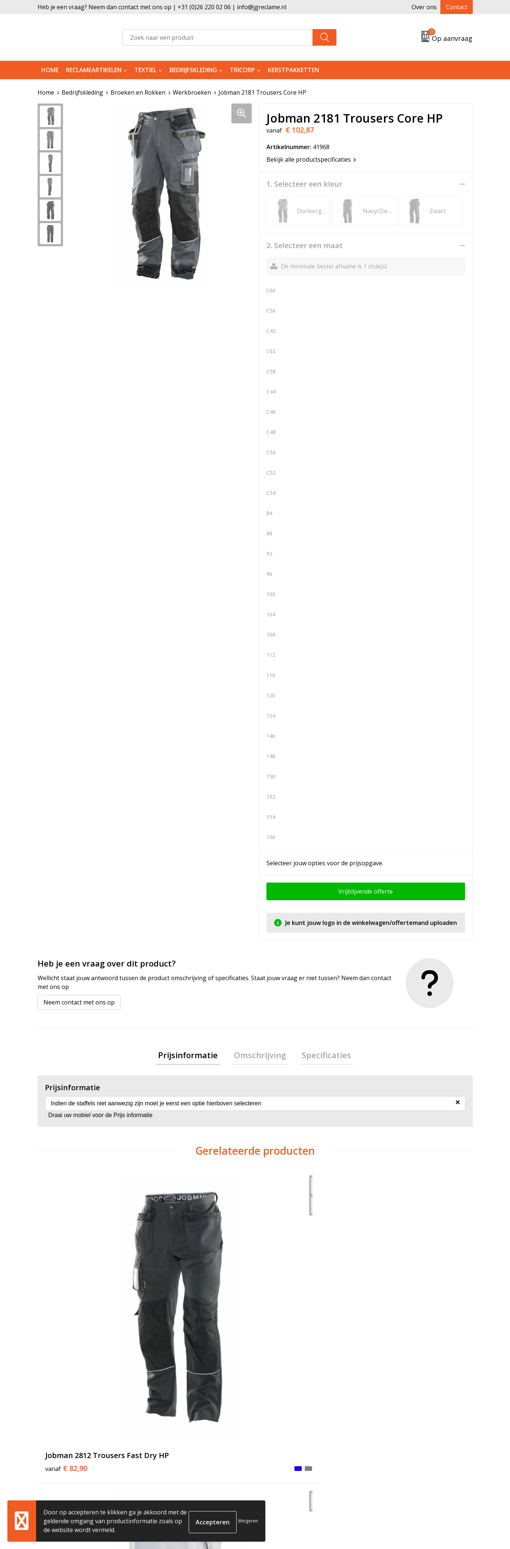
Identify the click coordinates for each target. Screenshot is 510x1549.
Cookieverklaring (395, 1431)
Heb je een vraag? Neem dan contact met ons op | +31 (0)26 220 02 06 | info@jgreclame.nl (162, 7)
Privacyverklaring (396, 1442)
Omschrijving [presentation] (260, 1056)
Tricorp (242, 70)
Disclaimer (386, 1454)
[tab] (193, 1056)
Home (50, 70)
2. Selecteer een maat (304, 245)
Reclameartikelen (94, 70)
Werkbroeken (192, 92)
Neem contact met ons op (79, 1002)
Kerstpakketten (293, 70)
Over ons (424, 7)
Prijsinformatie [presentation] (193, 1056)
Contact (456, 7)
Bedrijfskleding (193, 70)
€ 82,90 (66, 1308)
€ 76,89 (175, 1308)
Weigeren (248, 1521)
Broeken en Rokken (138, 92)
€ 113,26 (286, 1308)
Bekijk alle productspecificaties (311, 159)
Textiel (146, 70)
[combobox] (217, 37)
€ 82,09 (392, 1308)
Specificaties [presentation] (321, 1056)
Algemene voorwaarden (405, 1420)
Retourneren (282, 1431)
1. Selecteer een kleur (304, 184)
